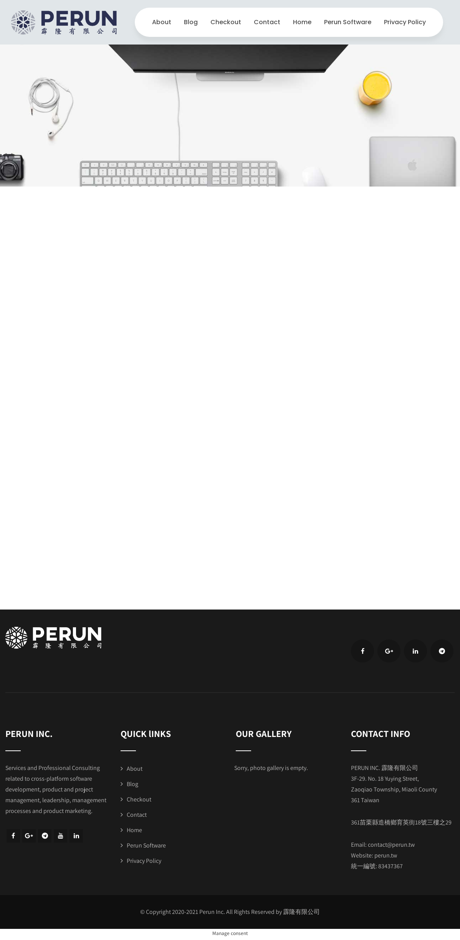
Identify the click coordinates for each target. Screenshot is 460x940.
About (161, 22)
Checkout (225, 22)
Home (302, 22)
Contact (267, 22)
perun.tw (385, 855)
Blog (191, 22)
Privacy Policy (405, 22)
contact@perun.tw (391, 845)
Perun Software (347, 22)
